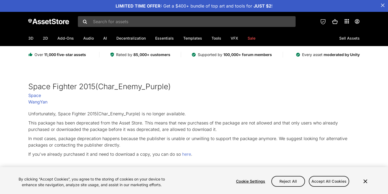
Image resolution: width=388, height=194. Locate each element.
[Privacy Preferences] (323, 21)
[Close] (365, 181)
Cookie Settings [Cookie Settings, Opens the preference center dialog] (250, 181)
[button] (335, 21)
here (186, 154)
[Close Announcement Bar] (382, 5)
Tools (216, 38)
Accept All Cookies (329, 181)
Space (34, 95)
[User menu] (357, 21)
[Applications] (347, 21)
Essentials (164, 38)
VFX (234, 38)
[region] (194, 180)
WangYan (37, 102)
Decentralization (131, 38)
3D (30, 38)
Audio (88, 38)
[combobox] (187, 21)
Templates (192, 38)
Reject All (288, 181)
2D (45, 38)
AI (105, 38)
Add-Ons (65, 38)
